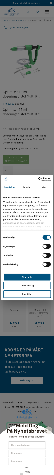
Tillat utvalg (27, 285)
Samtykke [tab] (9, 187)
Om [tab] (44, 187)
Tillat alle (27, 277)
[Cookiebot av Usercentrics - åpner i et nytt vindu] (38, 179)
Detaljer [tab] (27, 187)
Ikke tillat (27, 294)
